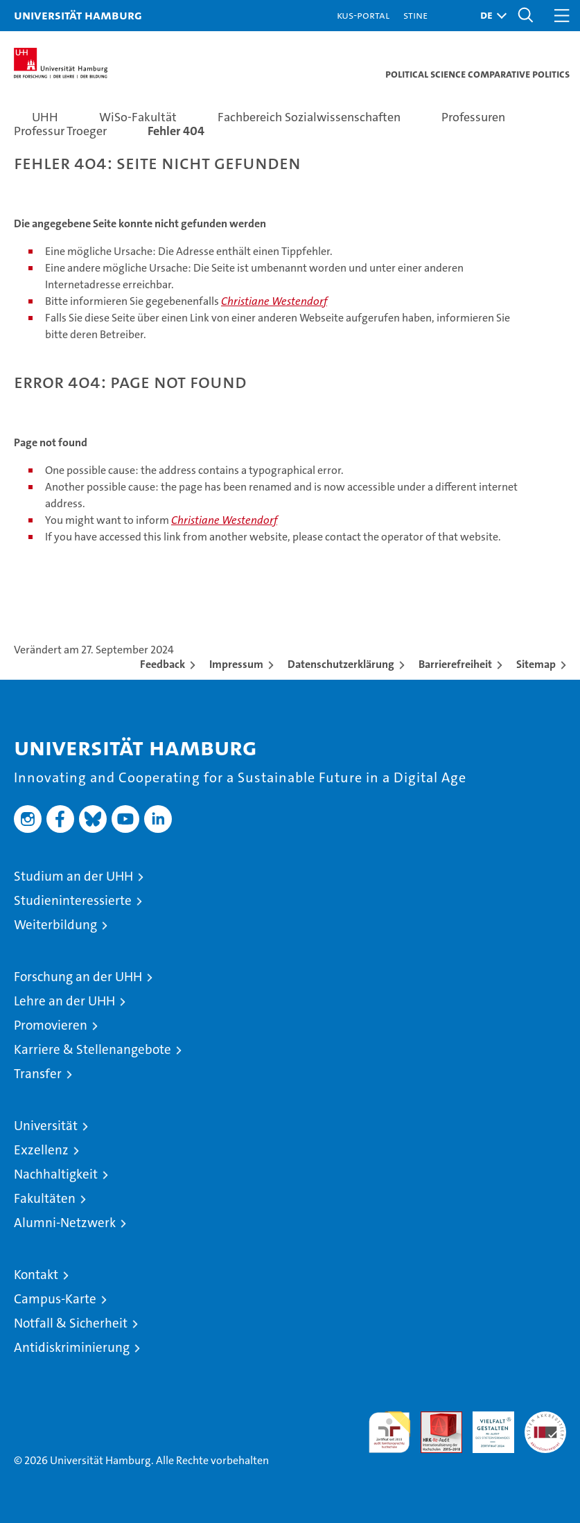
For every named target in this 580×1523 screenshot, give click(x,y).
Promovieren (50, 1025)
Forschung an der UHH (78, 976)
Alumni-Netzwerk (65, 1222)
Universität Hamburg (78, 15)
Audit (434, 1418)
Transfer (38, 1073)
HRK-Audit (486, 1426)
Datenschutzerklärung (341, 664)
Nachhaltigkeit (56, 1174)
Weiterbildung (55, 924)
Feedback (162, 664)
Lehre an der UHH (64, 1001)
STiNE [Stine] (415, 15)
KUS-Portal (363, 15)
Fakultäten (45, 1198)
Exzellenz (41, 1150)
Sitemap (536, 664)
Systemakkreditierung (545, 1418)
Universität (46, 1125)
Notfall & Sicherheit (71, 1323)
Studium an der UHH (73, 876)
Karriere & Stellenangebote (92, 1049)
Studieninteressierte (73, 900)
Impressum (236, 664)
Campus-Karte (55, 1299)
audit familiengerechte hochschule (389, 1432)
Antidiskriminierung (72, 1347)
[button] (490, 15)
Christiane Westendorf (274, 301)
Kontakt (36, 1274)
